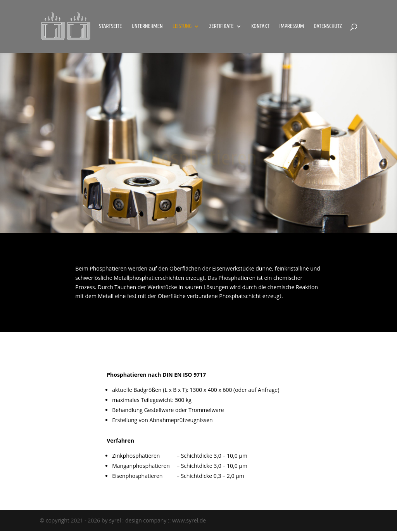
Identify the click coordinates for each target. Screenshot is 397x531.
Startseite (110, 26)
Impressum (291, 26)
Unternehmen (147, 26)
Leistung (182, 26)
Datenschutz (328, 26)
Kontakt (260, 26)
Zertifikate (221, 26)
